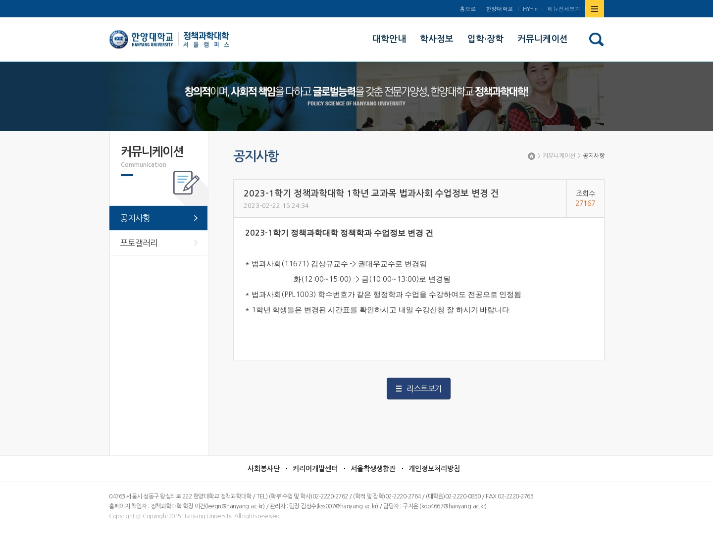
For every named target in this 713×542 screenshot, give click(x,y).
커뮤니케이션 (559, 156)
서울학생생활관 (373, 468)
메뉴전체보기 (564, 8)
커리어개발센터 (315, 468)
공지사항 (594, 156)
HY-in (530, 8)
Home (531, 156)
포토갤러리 (138, 243)
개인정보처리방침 (434, 468)
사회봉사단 (264, 468)
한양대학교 (499, 8)
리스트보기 (424, 389)
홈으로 (467, 8)
